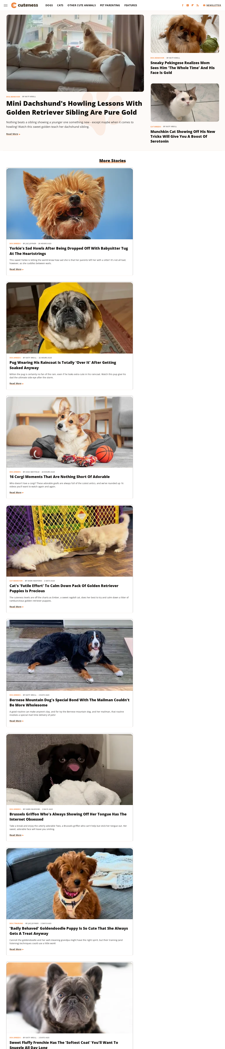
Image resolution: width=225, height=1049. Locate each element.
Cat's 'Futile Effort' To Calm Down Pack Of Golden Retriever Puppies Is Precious (39, 308)
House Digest (143, 1017)
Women (104, 1026)
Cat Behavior (16, 298)
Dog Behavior (13, 96)
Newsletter (212, 5)
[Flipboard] (193, 5)
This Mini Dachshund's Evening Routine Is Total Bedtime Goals (183, 924)
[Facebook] (183, 5)
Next (119, 972)
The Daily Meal (158, 1021)
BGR (22, 1017)
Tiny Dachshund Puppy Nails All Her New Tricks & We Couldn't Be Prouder (111, 661)
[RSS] (198, 5)
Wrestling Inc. (118, 1026)
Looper (190, 1017)
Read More (12, 133)
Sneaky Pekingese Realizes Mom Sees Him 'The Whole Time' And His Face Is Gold (182, 67)
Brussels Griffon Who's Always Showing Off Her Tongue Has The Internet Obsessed (185, 308)
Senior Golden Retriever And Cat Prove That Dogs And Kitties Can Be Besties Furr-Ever (39, 926)
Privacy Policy (118, 999)
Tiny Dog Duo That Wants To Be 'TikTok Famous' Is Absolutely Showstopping (38, 838)
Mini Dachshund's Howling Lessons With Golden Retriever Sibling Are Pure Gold (74, 108)
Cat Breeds (155, 126)
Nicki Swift (45, 1021)
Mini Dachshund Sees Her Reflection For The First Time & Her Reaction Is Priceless (183, 838)
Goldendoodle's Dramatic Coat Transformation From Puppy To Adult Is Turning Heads (38, 661)
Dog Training (16, 386)
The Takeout (186, 1021)
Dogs (49, 5)
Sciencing (93, 1021)
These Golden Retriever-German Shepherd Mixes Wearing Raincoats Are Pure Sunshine (111, 838)
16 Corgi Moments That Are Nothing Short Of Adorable (180, 217)
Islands (168, 1017)
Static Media (95, 1004)
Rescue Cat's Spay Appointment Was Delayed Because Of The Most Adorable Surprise (39, 573)
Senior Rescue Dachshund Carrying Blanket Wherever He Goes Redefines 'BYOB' (183, 485)
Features (130, 5)
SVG (129, 1021)
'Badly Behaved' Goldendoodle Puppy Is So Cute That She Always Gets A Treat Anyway (38, 396)
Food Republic (71, 1017)
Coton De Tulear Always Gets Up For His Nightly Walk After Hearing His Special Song (111, 573)
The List (173, 1021)
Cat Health (15, 563)
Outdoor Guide (62, 1021)
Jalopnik (178, 1017)
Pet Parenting (110, 5)
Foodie (57, 1017)
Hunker (157, 1017)
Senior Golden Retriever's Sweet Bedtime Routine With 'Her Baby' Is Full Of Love (184, 661)
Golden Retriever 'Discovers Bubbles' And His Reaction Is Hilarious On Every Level (36, 485)
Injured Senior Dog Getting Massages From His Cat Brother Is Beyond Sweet (183, 396)
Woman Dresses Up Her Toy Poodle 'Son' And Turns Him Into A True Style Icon (184, 573)
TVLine (199, 1021)
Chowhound (34, 1017)
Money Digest (29, 1021)
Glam (103, 1017)
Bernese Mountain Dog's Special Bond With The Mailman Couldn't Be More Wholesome (112, 308)
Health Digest (126, 1017)
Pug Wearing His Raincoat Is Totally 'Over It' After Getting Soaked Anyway (109, 220)
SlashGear (118, 1021)
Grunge (113, 1017)
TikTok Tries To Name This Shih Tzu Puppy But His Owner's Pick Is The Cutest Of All (111, 926)
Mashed (200, 1017)
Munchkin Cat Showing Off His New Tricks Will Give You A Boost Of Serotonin (182, 136)
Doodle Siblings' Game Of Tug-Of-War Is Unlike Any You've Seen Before (112, 749)
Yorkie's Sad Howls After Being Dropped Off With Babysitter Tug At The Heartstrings (38, 220)
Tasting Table (140, 1021)
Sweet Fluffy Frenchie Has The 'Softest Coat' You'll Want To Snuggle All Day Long (109, 396)
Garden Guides (90, 1017)
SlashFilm (105, 1021)
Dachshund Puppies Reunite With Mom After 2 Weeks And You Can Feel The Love (37, 749)
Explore (47, 1017)
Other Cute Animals (82, 5)
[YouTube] (188, 5)
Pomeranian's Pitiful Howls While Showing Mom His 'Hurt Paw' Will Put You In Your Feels (110, 485)
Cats (60, 5)
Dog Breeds (15, 210)
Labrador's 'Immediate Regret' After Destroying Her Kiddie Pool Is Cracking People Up (185, 749)
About (100, 999)
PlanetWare (78, 1021)
